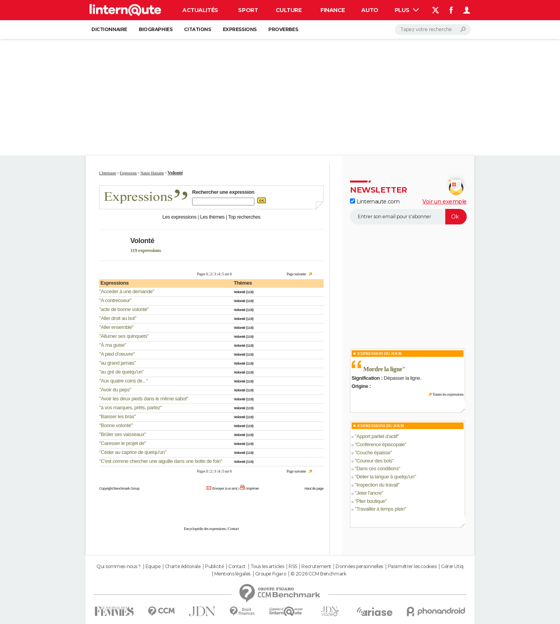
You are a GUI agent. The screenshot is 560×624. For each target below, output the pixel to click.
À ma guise (112, 345)
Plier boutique (370, 501)
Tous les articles (267, 566)
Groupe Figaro (270, 574)
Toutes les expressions (448, 394)
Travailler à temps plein (380, 509)
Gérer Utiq (452, 566)
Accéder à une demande (126, 291)
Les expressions (179, 217)
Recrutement (316, 566)
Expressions (240, 29)
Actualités (200, 10)
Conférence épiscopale (380, 444)
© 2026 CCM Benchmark (318, 574)
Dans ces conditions (377, 468)
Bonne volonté (116, 425)
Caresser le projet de (122, 443)
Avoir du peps (115, 390)
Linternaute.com (374, 201)
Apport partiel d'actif (376, 436)
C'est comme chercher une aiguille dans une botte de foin (160, 461)
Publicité (214, 566)
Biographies (155, 29)
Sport (248, 10)
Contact (233, 529)
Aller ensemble (116, 327)
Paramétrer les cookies (412, 566)
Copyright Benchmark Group (119, 488)
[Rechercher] (433, 29)
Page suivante (296, 274)
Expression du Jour (379, 353)
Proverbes (283, 29)
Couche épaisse (373, 452)
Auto (369, 10)
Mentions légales (232, 574)
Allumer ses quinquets (124, 336)
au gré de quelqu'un (121, 372)
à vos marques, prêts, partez (130, 407)
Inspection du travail (377, 485)
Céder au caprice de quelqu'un (132, 452)
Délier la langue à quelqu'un (385, 477)
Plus (407, 10)
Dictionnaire (109, 29)
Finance (332, 10)
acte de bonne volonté (124, 309)
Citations (197, 29)
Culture (289, 10)
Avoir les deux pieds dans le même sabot (143, 399)
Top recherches (244, 217)
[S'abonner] (408, 216)
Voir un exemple (444, 201)
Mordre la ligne (382, 369)
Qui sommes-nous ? (118, 566)
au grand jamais (117, 363)
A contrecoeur (115, 300)
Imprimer (253, 488)
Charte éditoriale (183, 566)
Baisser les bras (117, 416)
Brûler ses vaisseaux (122, 434)
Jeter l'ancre (369, 493)
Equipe (152, 566)
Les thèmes (212, 217)
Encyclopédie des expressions (205, 529)
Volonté (239, 292)
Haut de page (314, 488)
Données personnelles (359, 566)
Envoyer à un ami (224, 488)
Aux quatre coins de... (123, 381)
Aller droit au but (118, 318)
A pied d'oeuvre (117, 354)
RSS (293, 566)
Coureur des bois (374, 461)
